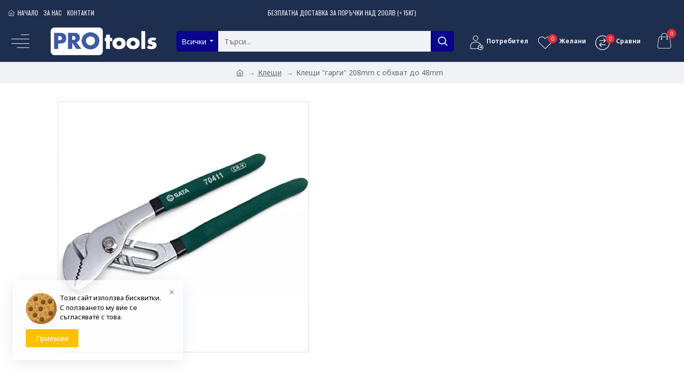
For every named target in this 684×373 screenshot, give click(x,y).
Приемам (52, 338)
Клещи (270, 72)
